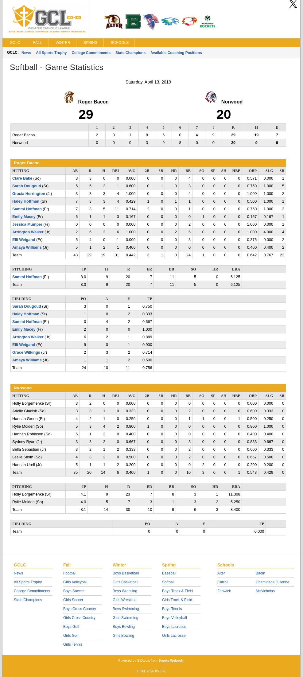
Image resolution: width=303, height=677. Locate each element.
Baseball (169, 573)
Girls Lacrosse (174, 635)
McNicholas (265, 591)
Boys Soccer (73, 591)
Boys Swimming (126, 609)
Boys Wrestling (125, 591)
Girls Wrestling (125, 600)
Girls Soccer (73, 600)
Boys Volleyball (174, 618)
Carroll (222, 582)
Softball (168, 582)
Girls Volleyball (75, 582)
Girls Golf (71, 635)
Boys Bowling (124, 626)
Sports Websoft (170, 660)
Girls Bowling (123, 635)
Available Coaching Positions (176, 53)
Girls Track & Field (177, 600)
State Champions (130, 53)
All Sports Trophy (51, 53)
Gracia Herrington (28, 194)
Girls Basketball (125, 582)
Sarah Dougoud (26, 186)
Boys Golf (71, 626)
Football (69, 573)
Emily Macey (24, 217)
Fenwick (224, 591)
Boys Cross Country (79, 609)
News (26, 53)
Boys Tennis (172, 609)
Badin (260, 573)
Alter (221, 573)
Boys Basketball (126, 573)
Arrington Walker (28, 232)
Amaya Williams (27, 247)
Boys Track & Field (177, 591)
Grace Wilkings (26, 352)
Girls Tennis (72, 644)
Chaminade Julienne (272, 582)
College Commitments (91, 53)
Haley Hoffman (25, 201)
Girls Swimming (125, 618)
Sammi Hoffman (27, 209)
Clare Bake (22, 178)
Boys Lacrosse (174, 626)
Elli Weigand (23, 240)
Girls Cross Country (79, 618)
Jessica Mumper (27, 224)
